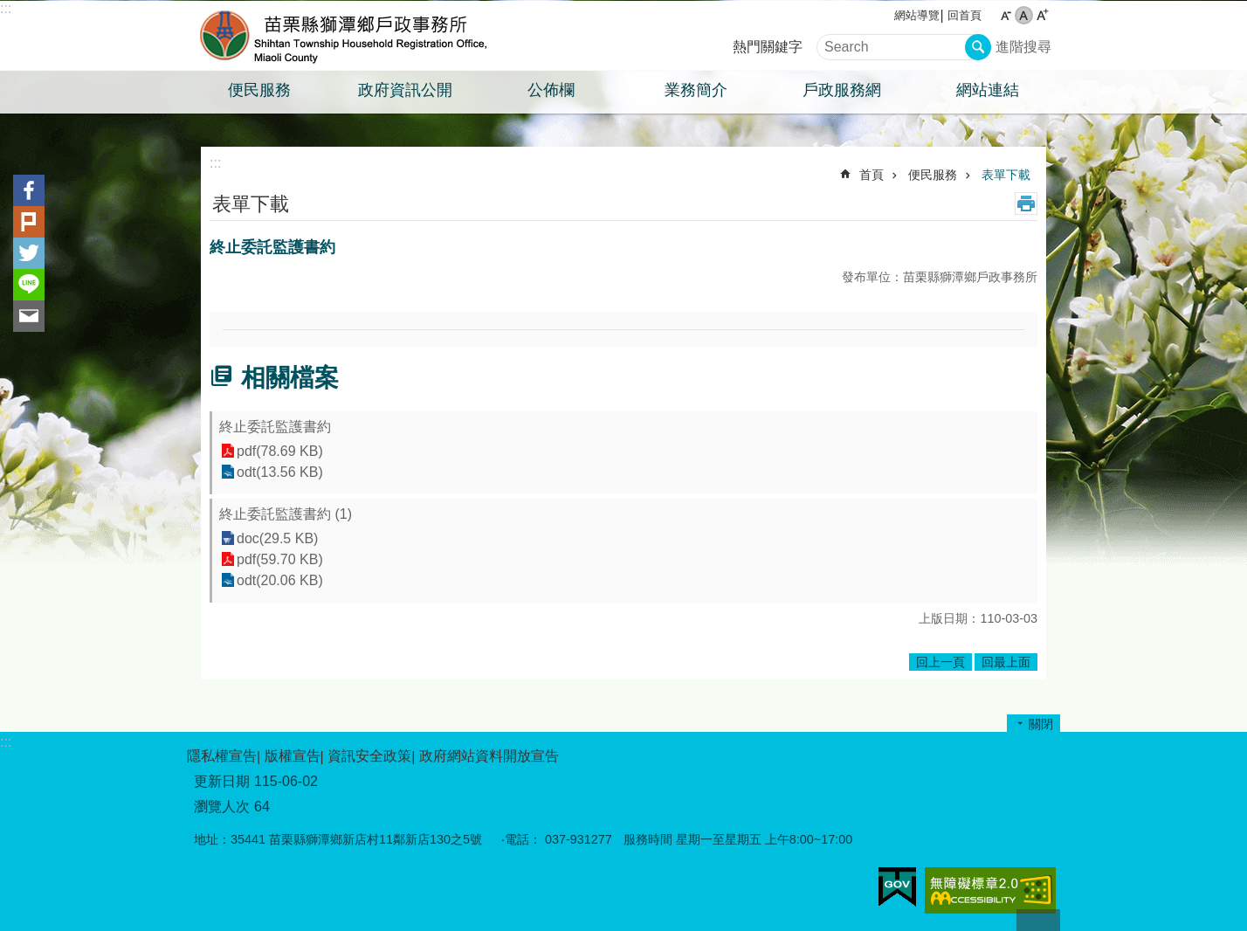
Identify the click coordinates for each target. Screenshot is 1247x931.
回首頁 (964, 15)
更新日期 (222, 781)
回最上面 (1006, 662)
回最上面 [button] (1038, 920)
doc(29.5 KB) (277, 538)
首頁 (871, 175)
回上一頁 (940, 662)
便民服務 (932, 175)
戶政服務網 (842, 90)
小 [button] (1005, 15)
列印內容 (1026, 203)
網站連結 (987, 90)
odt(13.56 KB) (280, 472)
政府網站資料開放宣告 (489, 755)
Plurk (29, 222)
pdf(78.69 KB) (280, 451)
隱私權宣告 (222, 755)
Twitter (29, 253)
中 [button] (1024, 15)
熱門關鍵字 (768, 46)
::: (5, 8)
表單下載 (1006, 175)
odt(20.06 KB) (280, 580)
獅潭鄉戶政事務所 (340, 36)
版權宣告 (292, 755)
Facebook (29, 190)
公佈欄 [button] (551, 90)
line (29, 284)
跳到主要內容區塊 (9, 9)
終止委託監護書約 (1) (285, 514)
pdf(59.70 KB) (280, 559)
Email (29, 316)
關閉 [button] (1041, 724)
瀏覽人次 (222, 806)
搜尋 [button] (978, 47)
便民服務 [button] (259, 90)
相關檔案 (290, 377)
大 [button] (1042, 15)
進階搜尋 (1023, 46)
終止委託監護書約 (275, 426)
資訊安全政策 (369, 755)
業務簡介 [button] (696, 90)
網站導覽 (917, 15)
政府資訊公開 (405, 90)
